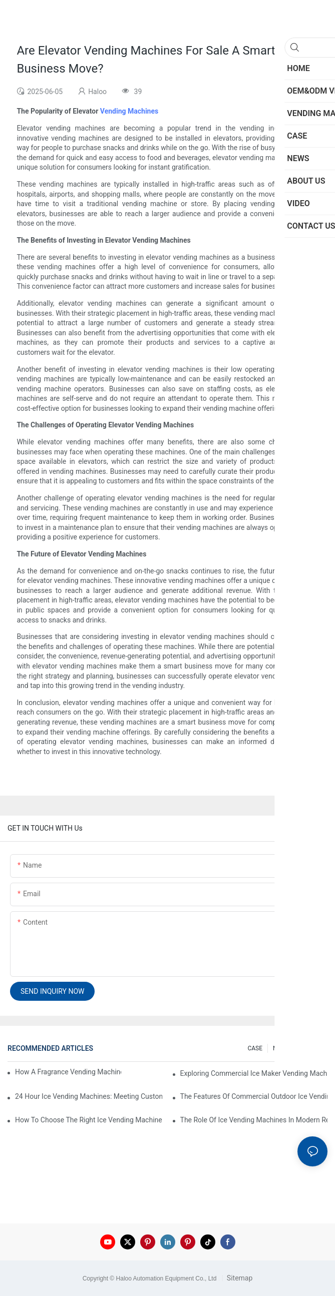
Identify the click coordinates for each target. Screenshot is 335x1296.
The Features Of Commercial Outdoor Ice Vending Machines (253, 1096)
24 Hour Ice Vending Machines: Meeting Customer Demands (88, 1096)
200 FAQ (311, 1048)
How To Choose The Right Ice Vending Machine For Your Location (88, 1120)
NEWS (281, 1048)
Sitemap (238, 1278)
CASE (254, 1048)
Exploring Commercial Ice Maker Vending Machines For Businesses (253, 1073)
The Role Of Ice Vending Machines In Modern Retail (253, 1120)
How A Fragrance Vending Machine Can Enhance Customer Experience (68, 1072)
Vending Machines (129, 111)
